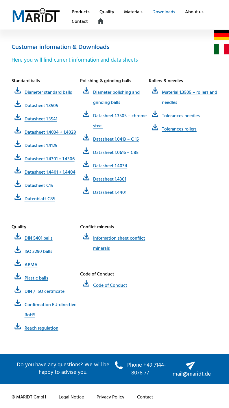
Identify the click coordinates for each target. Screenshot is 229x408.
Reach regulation (41, 328)
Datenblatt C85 (40, 199)
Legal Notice (71, 397)
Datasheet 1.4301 (109, 179)
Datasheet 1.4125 (41, 146)
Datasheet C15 (39, 186)
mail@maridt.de (192, 374)
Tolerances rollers (179, 129)
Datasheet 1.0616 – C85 (115, 153)
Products (81, 12)
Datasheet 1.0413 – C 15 (116, 139)
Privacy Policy (110, 397)
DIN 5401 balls (39, 238)
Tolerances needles (181, 116)
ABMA (31, 265)
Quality (106, 12)
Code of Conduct (110, 285)
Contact (80, 21)
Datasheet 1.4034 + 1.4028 (50, 132)
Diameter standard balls (48, 92)
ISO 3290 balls (38, 252)
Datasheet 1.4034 (110, 166)
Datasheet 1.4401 (109, 192)
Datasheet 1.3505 (41, 106)
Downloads (163, 12)
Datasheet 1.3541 (41, 119)
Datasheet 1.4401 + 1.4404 (50, 172)
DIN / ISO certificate (44, 291)
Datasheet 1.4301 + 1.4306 (50, 159)
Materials (133, 12)
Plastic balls (36, 278)
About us (194, 12)
